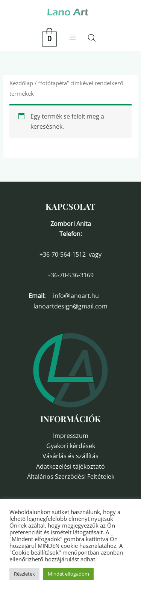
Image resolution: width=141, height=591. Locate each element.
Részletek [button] (24, 573)
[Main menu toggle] (72, 38)
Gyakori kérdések (70, 446)
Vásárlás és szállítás (70, 456)
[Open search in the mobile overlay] (92, 37)
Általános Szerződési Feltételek (70, 476)
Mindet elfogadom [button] (68, 573)
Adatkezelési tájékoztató (70, 466)
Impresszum (70, 436)
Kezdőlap (21, 83)
